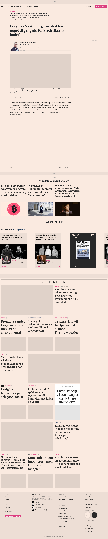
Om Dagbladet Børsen (91, 502)
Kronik (57, 422)
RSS (6, 504)
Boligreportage (66, 386)
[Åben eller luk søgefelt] (8, 6)
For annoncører (63, 521)
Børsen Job (61, 502)
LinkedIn (88, 523)
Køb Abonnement (101, 6)
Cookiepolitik (62, 511)
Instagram (89, 526)
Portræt (3, 454)
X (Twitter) (89, 531)
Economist (36, 507)
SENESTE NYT (27, 7)
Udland (3, 318)
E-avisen (9, 511)
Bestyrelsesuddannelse (65, 499)
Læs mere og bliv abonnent (46, 499)
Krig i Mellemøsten (61, 318)
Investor (57, 286)
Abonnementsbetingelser (66, 516)
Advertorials (88, 507)
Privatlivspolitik (63, 513)
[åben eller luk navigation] (2, 6)
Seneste (7, 502)
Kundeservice (62, 508)
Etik (59, 524)
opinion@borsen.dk (16, 20)
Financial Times (38, 505)
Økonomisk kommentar (35, 318)
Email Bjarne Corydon (27, 48)
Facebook (89, 528)
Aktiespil (7, 507)
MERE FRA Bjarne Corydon (64, 48)
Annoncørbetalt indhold (92, 504)
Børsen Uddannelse (64, 497)
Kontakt (87, 497)
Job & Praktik (89, 499)
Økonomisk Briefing (39, 510)
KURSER (36, 6)
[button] (5, 6)
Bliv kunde (61, 526)
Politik (3, 354)
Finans (57, 454)
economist (6, 386)
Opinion (12, 11)
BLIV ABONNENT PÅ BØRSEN (13, 516)
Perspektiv (31, 386)
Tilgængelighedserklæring (66, 519)
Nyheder (7, 497)
